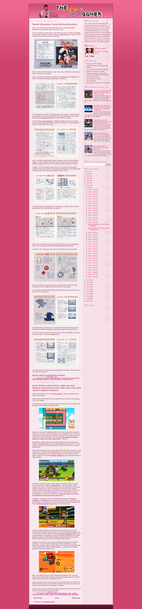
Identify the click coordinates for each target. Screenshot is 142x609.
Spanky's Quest (68, 379)
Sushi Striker (75, 594)
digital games (49, 593)
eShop (69, 593)
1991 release (64, 34)
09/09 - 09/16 (92, 217)
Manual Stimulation (37, 379)
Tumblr (87, 40)
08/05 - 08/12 (92, 237)
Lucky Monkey (76, 378)
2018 (88, 187)
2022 (88, 178)
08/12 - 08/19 (92, 235)
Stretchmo (45, 500)
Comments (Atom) (48, 602)
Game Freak (55, 485)
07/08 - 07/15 (92, 246)
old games (57, 379)
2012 (88, 291)
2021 (88, 180)
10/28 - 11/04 (92, 203)
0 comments (50, 376)
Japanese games (66, 378)
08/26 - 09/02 (92, 222)
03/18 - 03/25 (92, 256)
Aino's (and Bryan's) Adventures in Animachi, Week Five (101, 147)
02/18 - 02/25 (92, 263)
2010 (88, 296)
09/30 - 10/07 (92, 213)
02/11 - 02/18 (92, 265)
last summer (58, 394)
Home (57, 598)
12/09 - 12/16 (92, 196)
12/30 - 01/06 (92, 189)
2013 (88, 289)
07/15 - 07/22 (92, 244)
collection (57, 455)
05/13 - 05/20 (92, 249)
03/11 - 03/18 (92, 258)
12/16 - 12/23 (92, 194)
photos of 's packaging (52, 375)
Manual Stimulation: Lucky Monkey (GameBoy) (54, 24)
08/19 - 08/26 (92, 232)
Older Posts (76, 598)
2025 (88, 171)
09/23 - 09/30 (92, 215)
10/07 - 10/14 (92, 210)
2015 (88, 284)
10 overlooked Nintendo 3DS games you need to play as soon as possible (102, 92)
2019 (88, 185)
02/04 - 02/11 (92, 267)
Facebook (107, 38)
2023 (88, 176)
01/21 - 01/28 (92, 272)
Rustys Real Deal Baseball (64, 594)
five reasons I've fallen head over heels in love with (55, 438)
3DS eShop (42, 593)
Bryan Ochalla (101, 48)
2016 (88, 282)
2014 (88, 287)
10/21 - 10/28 (92, 206)
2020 (88, 183)
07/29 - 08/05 (92, 239)
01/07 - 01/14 (92, 277)
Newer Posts (37, 598)
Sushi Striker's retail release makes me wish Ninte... (98, 228)
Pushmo (73, 499)
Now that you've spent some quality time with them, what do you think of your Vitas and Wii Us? (102, 108)
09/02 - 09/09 (92, 220)
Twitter (94, 40)
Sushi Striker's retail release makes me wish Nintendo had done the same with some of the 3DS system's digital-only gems (56, 387)
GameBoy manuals (56, 378)
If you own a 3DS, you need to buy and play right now (55, 494)
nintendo (51, 379)
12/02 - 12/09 (92, 199)
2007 (88, 301)
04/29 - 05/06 (92, 251)
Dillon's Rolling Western (46, 504)
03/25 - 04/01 (92, 253)
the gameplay (47, 121)
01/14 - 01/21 (92, 274)
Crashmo (35, 500)
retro (62, 379)
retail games (52, 594)
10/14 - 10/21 (92, 208)
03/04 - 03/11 (92, 260)
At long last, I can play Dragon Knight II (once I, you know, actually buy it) (102, 121)
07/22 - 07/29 (92, 242)
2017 (88, 280)
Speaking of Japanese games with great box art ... (102, 133)
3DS (37, 593)
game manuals (40, 378)
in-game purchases (65, 534)
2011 (88, 294)
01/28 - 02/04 (92, 270)
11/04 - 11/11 (92, 201)
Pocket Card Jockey (37, 594)
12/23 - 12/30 (92, 192)
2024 (88, 173)
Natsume (46, 379)
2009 (88, 298)
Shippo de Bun (47, 118)
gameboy (47, 378)
